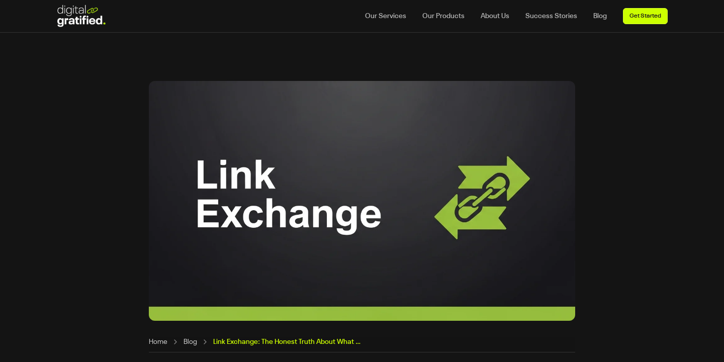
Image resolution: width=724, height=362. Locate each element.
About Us (495, 16)
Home (158, 341)
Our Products (443, 16)
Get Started (645, 16)
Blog (600, 16)
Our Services (385, 16)
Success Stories (551, 16)
